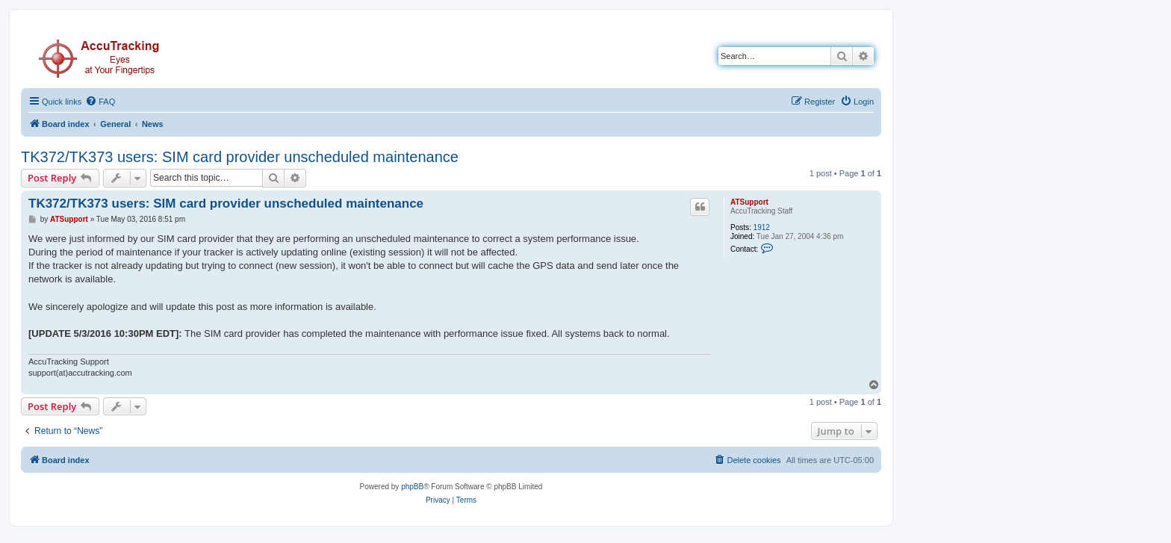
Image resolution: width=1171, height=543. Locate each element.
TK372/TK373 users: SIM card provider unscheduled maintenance (240, 157)
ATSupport (749, 202)
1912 (762, 227)
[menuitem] (100, 102)
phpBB (412, 487)
